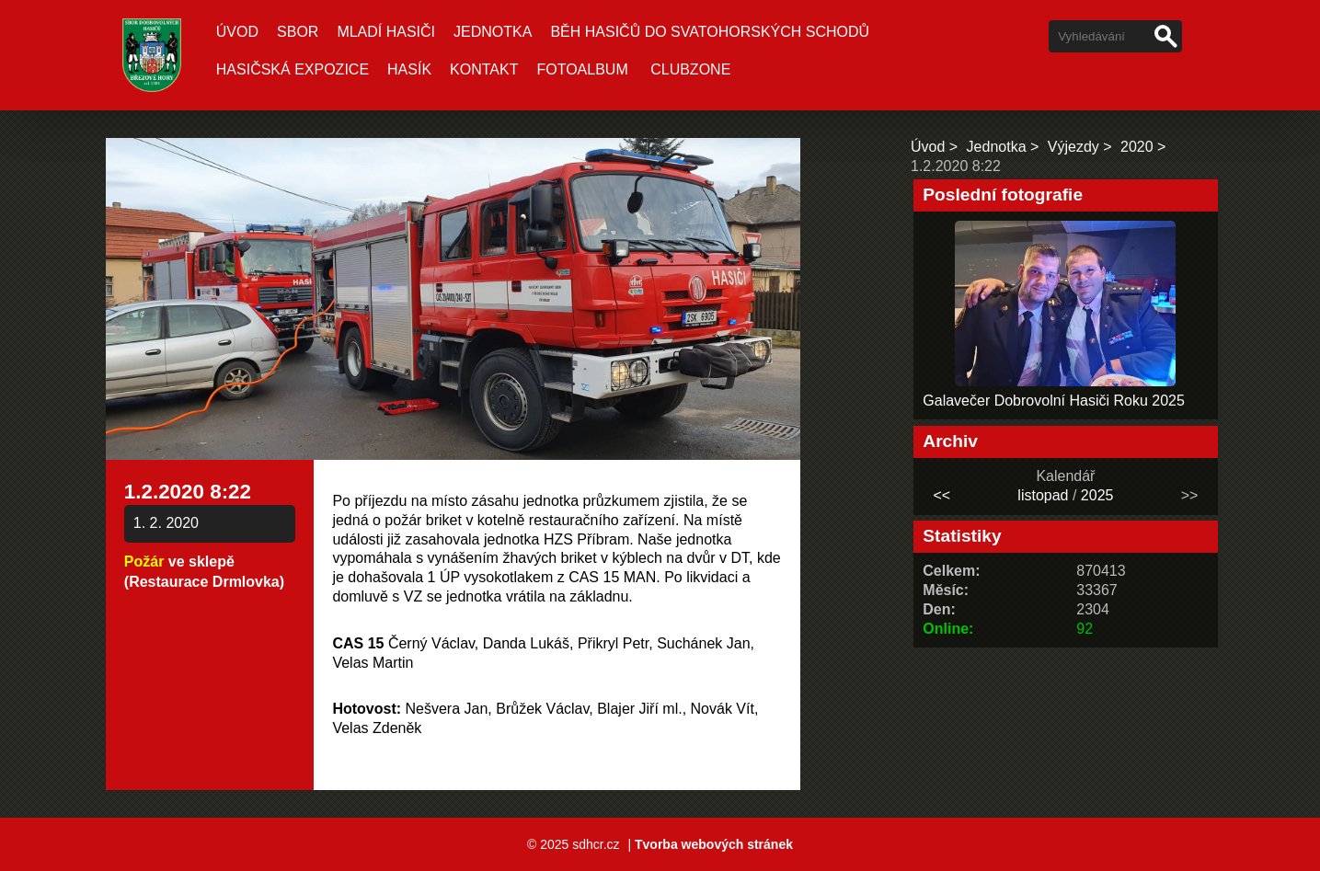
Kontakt (484, 69)
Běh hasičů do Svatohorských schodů (709, 32)
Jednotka (492, 32)
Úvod (237, 32)
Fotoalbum (581, 69)
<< (941, 495)
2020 (1137, 147)
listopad (1042, 495)
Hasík (409, 69)
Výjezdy (1073, 147)
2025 (1097, 495)
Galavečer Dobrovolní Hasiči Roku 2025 (1054, 400)
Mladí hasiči (386, 32)
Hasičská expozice (292, 69)
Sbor (297, 32)
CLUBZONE (690, 69)
